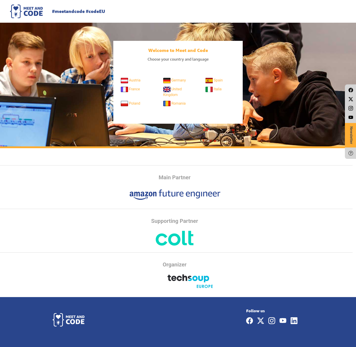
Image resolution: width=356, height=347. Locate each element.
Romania (174, 103)
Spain (214, 80)
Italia (213, 89)
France (130, 89)
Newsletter (351, 135)
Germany (174, 80)
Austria (131, 80)
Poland (130, 103)
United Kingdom (172, 92)
